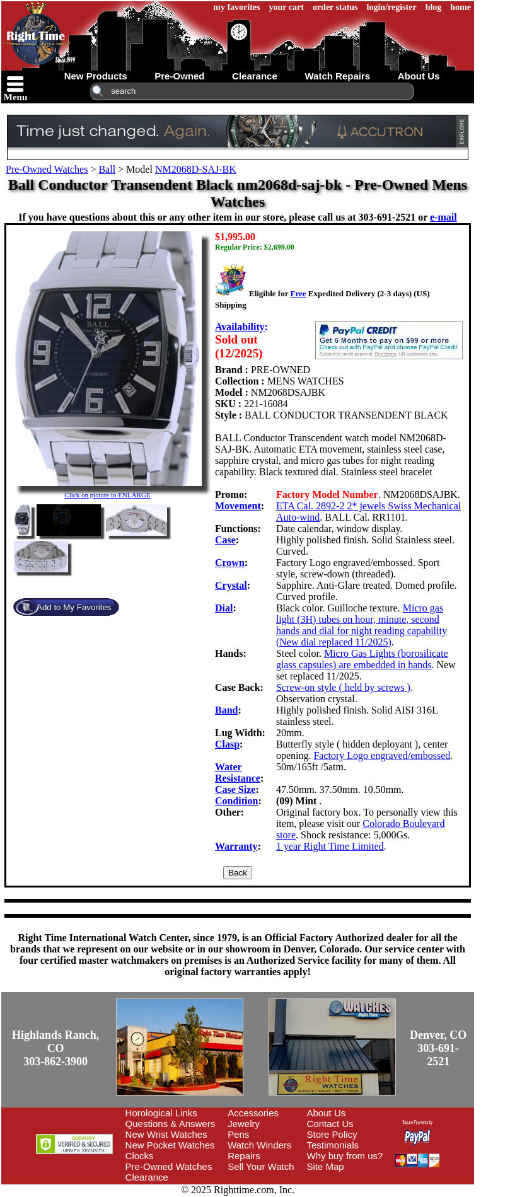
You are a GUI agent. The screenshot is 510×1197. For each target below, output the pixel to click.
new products (95, 76)
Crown (230, 562)
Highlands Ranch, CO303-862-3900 (55, 1048)
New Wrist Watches (166, 1134)
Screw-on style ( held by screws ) (343, 687)
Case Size (235, 789)
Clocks (139, 1155)
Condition (236, 800)
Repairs (244, 1155)
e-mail (443, 217)
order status (335, 7)
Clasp (227, 744)
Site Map (325, 1166)
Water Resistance (237, 772)
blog (434, 7)
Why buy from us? (345, 1155)
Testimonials (333, 1145)
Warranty (236, 846)
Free (298, 293)
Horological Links (161, 1112)
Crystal (231, 585)
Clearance (146, 1177)
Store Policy (332, 1134)
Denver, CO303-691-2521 (438, 1048)
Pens (238, 1134)
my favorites (236, 7)
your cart (286, 7)
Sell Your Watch (261, 1166)
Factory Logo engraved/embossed (381, 755)
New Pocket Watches (170, 1145)
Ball (106, 169)
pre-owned (179, 76)
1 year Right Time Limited (330, 846)
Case (225, 540)
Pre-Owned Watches (47, 169)
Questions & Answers (170, 1123)
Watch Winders (259, 1145)
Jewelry (244, 1123)
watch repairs (337, 76)
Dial (224, 608)
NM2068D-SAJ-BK (195, 169)
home (460, 7)
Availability (240, 326)
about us (419, 76)
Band (226, 710)
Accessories (253, 1112)
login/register (392, 7)
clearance (254, 76)
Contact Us (330, 1123)
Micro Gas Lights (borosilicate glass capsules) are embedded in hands (362, 659)
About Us (326, 1112)
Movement (238, 505)
